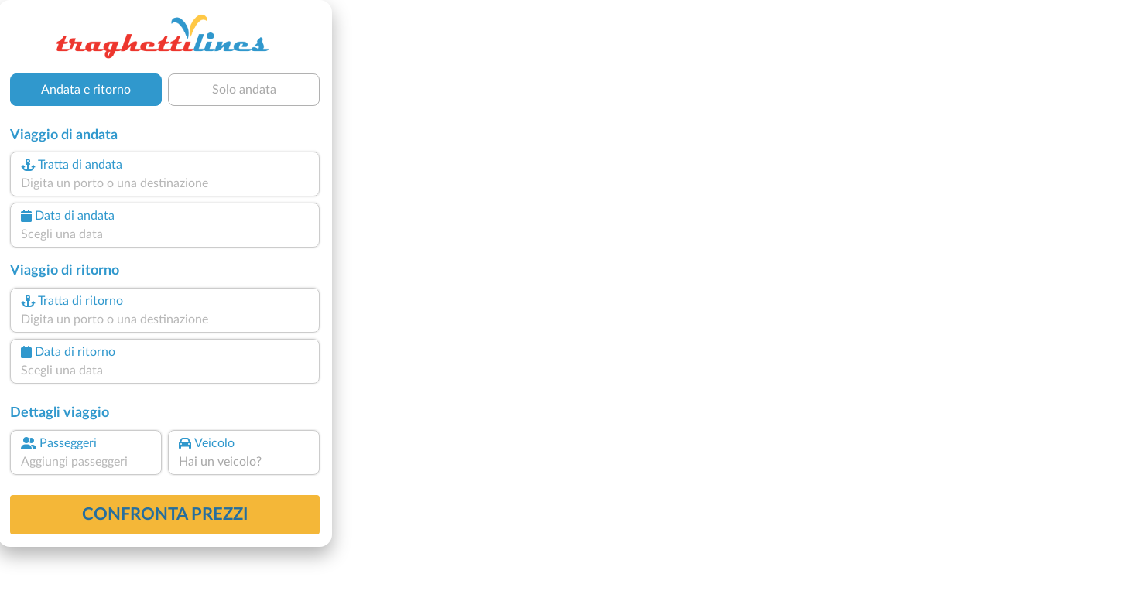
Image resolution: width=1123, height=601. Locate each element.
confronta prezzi (165, 514)
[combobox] (165, 183)
